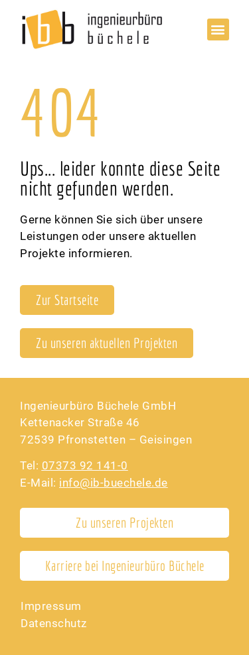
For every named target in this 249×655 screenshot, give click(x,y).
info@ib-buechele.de (113, 482)
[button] (218, 29)
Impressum (51, 606)
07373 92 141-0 (85, 465)
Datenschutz (54, 623)
